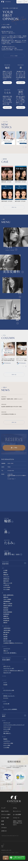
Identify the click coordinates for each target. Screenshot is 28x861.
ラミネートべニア (7, 727)
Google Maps (11, 478)
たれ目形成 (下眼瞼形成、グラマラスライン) (12, 643)
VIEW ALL (14, 207)
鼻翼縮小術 (5, 616)
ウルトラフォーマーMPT (8, 668)
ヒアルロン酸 (6, 703)
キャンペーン (17, 811)
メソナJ (5, 682)
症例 (2, 821)
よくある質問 (17, 814)
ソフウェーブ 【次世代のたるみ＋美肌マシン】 (13, 670)
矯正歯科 (5, 739)
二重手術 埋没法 (6, 628)
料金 (2, 824)
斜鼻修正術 (5, 607)
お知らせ (4, 831)
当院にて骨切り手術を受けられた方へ (17, 823)
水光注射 (5, 684)
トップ (3, 808)
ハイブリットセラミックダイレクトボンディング (13, 724)
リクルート (16, 818)
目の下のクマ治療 (7, 640)
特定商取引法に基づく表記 (6, 850)
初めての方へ (5, 811)
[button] (23, 147)
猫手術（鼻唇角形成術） (8, 595)
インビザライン (6, 741)
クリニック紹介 (14, 55)
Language (20, 1)
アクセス (4, 827)
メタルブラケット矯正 (8, 743)
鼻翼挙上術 (5, 597)
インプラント (6, 731)
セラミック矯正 (6, 745)
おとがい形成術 (6, 587)
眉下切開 (5, 634)
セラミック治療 (6, 729)
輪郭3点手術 (6, 581)
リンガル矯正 (6, 747)
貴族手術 (5, 622)
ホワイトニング (6, 722)
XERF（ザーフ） (7, 666)
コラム (15, 808)
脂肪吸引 (5, 572)
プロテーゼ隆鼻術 (7, 599)
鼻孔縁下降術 (6, 618)
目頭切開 (5, 636)
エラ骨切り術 (6, 585)
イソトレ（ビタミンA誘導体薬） (10, 709)
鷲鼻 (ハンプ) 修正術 (7, 603)
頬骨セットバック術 (7, 583)
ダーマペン (5, 698)
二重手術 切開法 (6, 630)
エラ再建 (5, 570)
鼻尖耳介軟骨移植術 (7, 612)
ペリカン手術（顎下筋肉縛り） (10, 653)
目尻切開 (5, 638)
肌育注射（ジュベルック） (9, 696)
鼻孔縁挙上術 (6, 620)
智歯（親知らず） (7, 733)
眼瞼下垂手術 (6, 632)
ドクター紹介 (5, 818)
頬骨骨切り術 (6, 578)
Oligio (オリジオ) (7, 672)
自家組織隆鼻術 (6, 601)
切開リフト (5, 650)
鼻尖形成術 (5, 610)
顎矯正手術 (5, 574)
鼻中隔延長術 (6, 614)
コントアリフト (6, 648)
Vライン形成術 (6, 589)
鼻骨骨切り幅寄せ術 (7, 605)
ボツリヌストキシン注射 (8, 690)
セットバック (6, 576)
